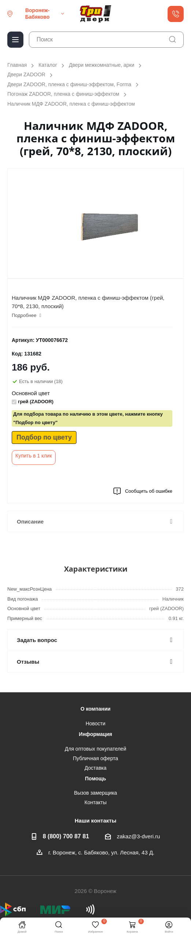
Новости (95, 723)
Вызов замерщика (95, 793)
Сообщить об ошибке (142, 491)
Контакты (95, 802)
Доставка (95, 768)
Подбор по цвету (44, 437)
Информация (95, 734)
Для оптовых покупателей (95, 749)
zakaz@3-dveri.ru (138, 836)
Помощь (95, 778)
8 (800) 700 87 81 (66, 836)
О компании (95, 709)
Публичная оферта (95, 758)
